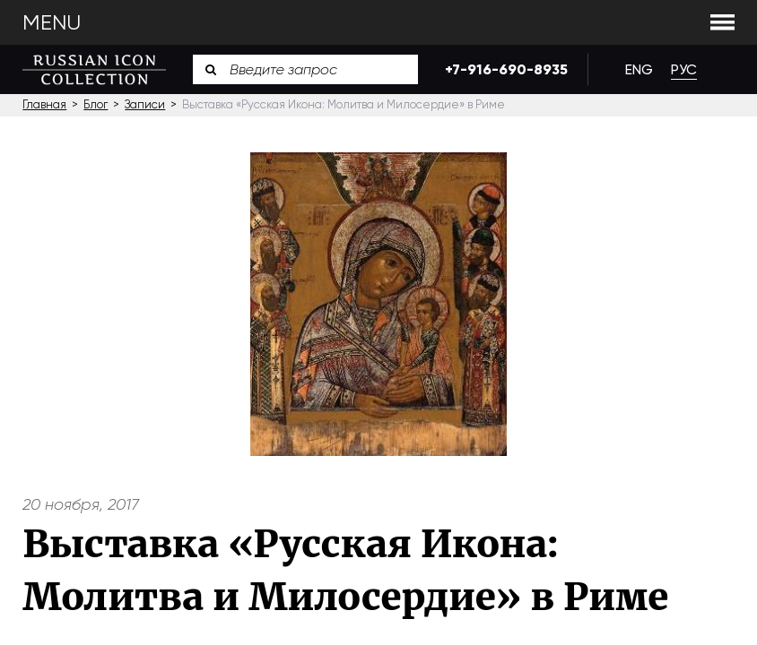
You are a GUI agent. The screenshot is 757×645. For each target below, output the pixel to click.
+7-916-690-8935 (503, 69)
